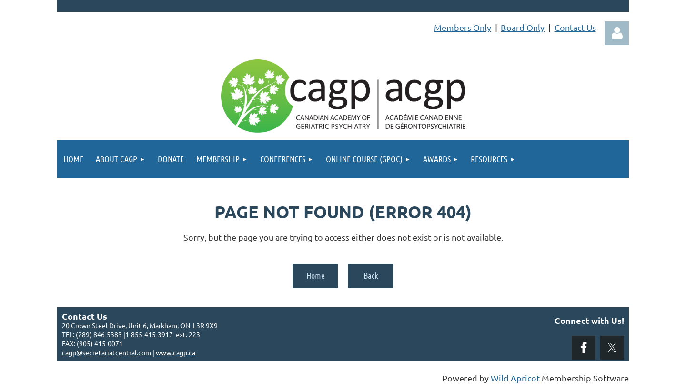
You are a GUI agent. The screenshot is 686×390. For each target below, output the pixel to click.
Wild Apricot (515, 378)
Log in (617, 33)
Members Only (462, 27)
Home (315, 275)
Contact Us (575, 27)
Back (370, 275)
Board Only (523, 27)
